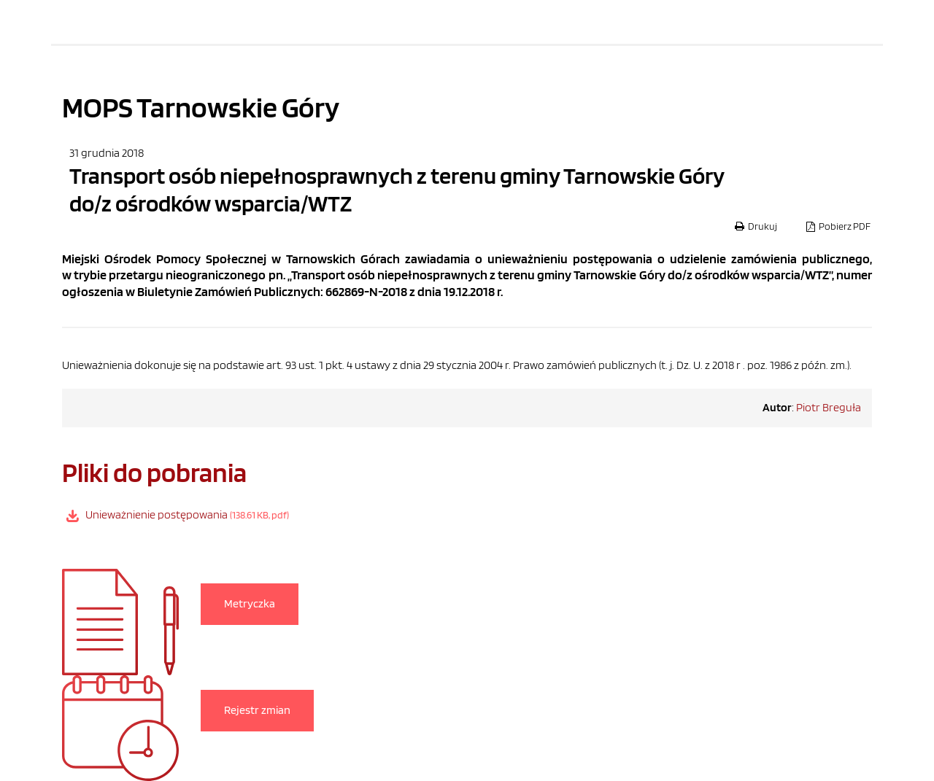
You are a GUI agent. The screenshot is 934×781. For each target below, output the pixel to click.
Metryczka (249, 603)
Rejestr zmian (257, 710)
